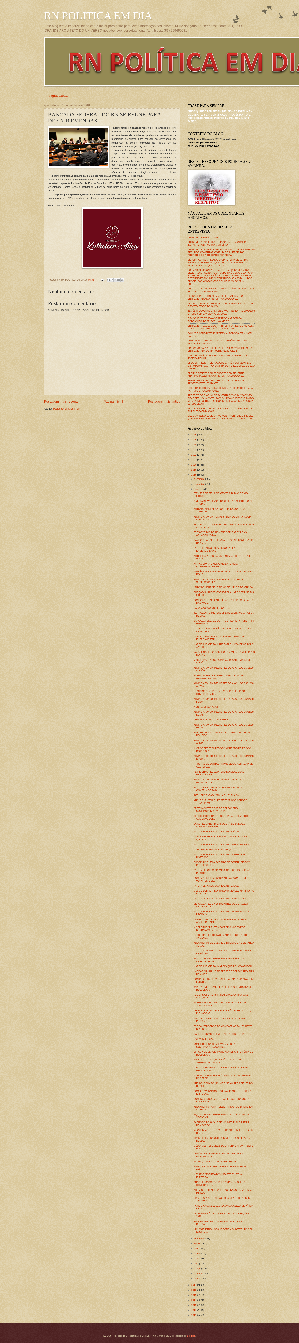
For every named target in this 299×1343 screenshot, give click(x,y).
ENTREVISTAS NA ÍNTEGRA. (203, 237)
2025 (194, 439)
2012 (194, 1310)
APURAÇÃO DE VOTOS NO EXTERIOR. (215, 1161)
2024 (194, 444)
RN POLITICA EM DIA (98, 16)
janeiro (198, 1278)
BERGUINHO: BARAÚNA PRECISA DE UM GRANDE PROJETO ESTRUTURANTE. (216, 382)
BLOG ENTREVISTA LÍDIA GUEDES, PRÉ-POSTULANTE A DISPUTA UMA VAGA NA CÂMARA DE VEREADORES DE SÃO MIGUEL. (221, 365)
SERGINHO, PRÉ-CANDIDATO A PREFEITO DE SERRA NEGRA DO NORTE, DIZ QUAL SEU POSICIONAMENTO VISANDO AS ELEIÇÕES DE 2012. (218, 262)
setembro (199, 1238)
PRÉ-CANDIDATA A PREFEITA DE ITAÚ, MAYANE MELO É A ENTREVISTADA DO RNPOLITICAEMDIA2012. (220, 349)
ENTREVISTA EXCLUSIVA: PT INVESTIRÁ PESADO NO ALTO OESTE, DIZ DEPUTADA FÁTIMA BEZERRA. (221, 327)
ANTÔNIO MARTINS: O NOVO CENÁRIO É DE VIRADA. (224, 587)
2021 (194, 459)
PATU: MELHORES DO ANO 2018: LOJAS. (216, 885)
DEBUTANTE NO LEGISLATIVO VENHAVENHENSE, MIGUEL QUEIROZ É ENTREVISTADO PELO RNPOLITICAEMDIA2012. (221, 417)
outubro (198, 489)
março (197, 1268)
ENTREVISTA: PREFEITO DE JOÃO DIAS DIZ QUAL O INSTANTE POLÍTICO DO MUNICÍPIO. (217, 243)
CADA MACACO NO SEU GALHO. (212, 608)
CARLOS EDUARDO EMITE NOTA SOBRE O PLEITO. (222, 1034)
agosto (198, 1243)
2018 (194, 474)
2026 (194, 434)
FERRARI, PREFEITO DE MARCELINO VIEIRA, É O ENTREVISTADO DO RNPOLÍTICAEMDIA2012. (215, 297)
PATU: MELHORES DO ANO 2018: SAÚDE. (217, 831)
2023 (194, 449)
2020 (194, 464)
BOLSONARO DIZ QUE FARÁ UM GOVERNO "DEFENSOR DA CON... (218, 1061)
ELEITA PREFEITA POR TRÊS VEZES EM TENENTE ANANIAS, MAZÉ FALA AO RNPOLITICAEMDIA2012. (216, 374)
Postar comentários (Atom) (67, 408)
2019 (194, 469)
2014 (194, 1300)
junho (197, 1253)
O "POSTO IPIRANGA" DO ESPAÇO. (213, 849)
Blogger (191, 1335)
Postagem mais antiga (164, 401)
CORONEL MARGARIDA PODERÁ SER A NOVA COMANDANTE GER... (219, 825)
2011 (194, 1315)
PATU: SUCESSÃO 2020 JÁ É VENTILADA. (217, 795)
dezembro (199, 479)
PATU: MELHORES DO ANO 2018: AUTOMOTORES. (222, 844)
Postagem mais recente (61, 401)
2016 (194, 1290)
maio (197, 1258)
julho (197, 1248)
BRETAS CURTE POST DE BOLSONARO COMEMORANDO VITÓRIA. (216, 809)
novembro (199, 484)
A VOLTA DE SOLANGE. (206, 707)
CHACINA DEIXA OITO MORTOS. (211, 719)
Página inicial (58, 95)
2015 (194, 1295)
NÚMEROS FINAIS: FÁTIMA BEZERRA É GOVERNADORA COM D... (215, 1045)
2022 (194, 454)
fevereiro (199, 1273)
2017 (194, 1285)
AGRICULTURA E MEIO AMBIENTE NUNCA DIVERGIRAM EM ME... (217, 565)
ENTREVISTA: (221, 252)
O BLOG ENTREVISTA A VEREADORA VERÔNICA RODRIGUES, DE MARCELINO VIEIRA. (215, 319)
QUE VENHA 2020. (204, 1039)
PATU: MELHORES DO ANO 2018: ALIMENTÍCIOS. (221, 898)
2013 (194, 1305)
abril (196, 1263)
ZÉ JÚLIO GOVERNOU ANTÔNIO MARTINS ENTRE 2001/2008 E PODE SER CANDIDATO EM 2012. (221, 312)
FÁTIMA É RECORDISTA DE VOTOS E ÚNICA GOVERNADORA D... (218, 789)
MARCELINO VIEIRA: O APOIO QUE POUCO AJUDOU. (223, 966)
